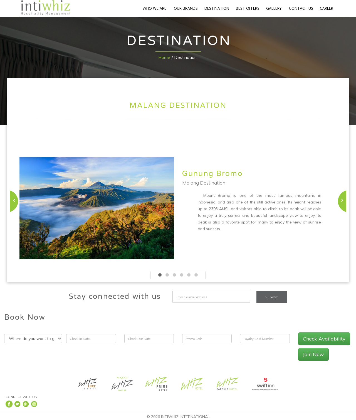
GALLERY (273, 8)
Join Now (313, 354)
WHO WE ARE (154, 8)
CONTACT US (301, 8)
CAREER (326, 8)
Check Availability (324, 338)
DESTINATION (216, 8)
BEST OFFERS (247, 8)
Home (164, 57)
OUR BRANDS (186, 8)
